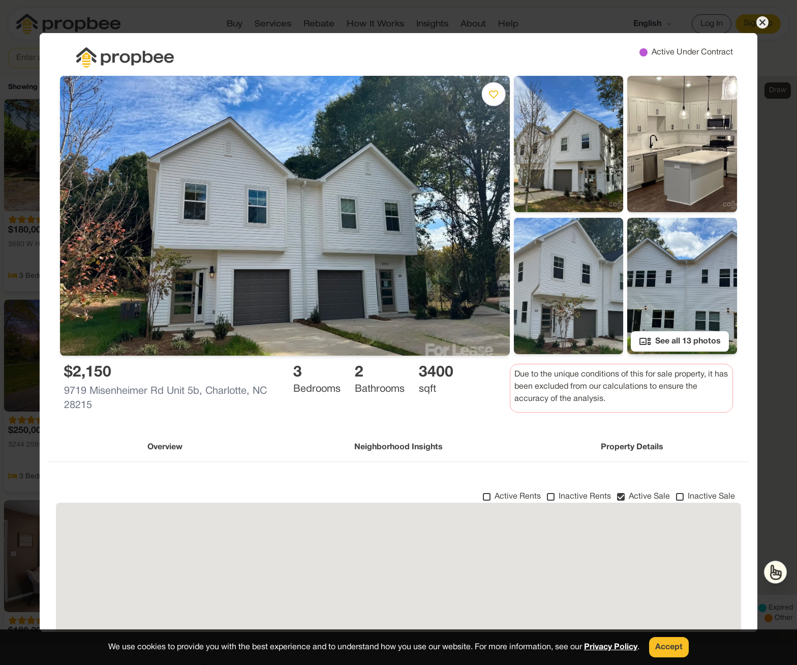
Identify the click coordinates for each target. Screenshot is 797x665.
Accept (669, 647)
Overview (164, 447)
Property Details (632, 447)
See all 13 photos (680, 341)
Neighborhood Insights (398, 447)
